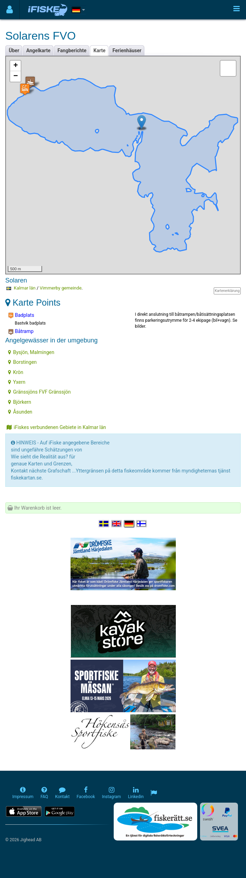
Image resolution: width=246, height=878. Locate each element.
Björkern (19, 402)
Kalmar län (24, 288)
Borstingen (22, 362)
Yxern (16, 382)
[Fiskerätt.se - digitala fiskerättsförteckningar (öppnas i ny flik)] (155, 821)
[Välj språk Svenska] (104, 523)
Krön (15, 372)
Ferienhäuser (127, 50)
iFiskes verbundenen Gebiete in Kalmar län (56, 427)
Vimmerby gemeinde (60, 288)
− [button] (15, 76)
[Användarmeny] (9, 9)
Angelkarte (38, 50)
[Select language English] (117, 523)
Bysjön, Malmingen (31, 352)
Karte (99, 50)
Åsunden (20, 412)
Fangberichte (72, 50)
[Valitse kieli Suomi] (141, 523)
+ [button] (15, 66)
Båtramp (21, 331)
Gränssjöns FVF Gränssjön (39, 392)
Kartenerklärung (227, 291)
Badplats (21, 315)
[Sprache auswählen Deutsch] (129, 523)
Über (14, 50)
